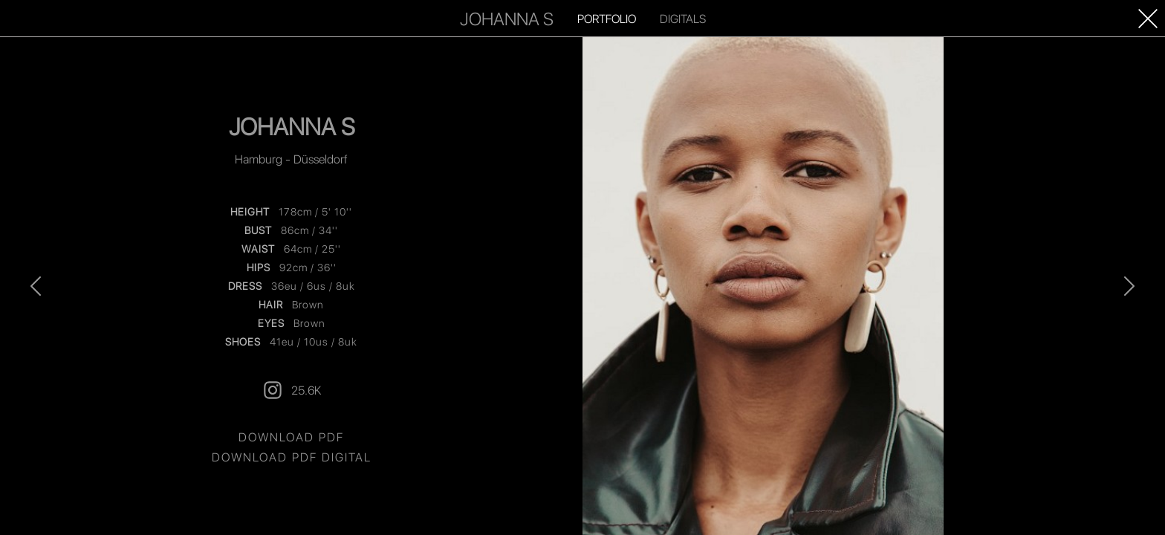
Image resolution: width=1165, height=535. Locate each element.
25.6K (291, 390)
